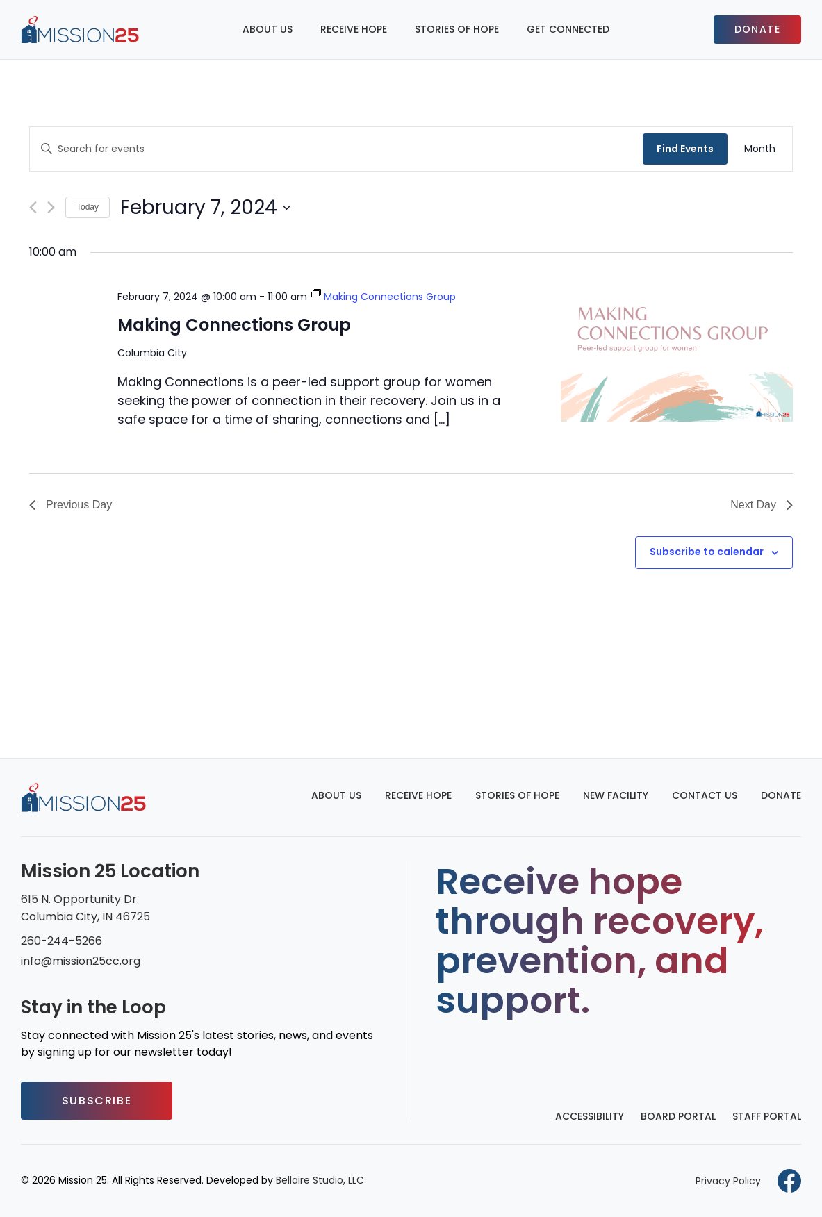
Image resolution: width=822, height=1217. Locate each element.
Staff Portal (766, 1116)
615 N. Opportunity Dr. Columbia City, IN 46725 (85, 908)
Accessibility (589, 1116)
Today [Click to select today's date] (87, 207)
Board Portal (678, 1116)
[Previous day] (33, 207)
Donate (757, 29)
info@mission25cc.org (80, 961)
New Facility (615, 795)
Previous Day (70, 505)
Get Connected (568, 29)
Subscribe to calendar (707, 551)
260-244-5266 (61, 941)
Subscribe (96, 1101)
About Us (268, 29)
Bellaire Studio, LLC (320, 1180)
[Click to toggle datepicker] (205, 208)
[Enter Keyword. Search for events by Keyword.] (336, 149)
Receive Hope (353, 29)
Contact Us (704, 795)
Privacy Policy (728, 1181)
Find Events (685, 149)
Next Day (761, 505)
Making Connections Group (234, 324)
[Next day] (51, 207)
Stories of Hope (457, 29)
